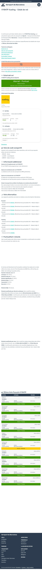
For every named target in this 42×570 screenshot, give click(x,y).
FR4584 (12, 206)
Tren (2, 554)
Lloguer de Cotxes (27, 546)
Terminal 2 (23, 543)
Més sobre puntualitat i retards (13, 71)
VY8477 (12, 225)
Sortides (3, 541)
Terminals (24, 540)
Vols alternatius (5, 54)
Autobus (3, 550)
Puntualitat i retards (6, 56)
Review (23, 557)
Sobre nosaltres (30, 567)
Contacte (24, 567)
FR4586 (12, 210)
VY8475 (12, 221)
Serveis (23, 550)
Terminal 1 (23, 542)
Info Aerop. (24, 549)
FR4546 (12, 202)
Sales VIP (23, 552)
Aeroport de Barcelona (15, 5)
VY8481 (12, 229)
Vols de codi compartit (7, 50)
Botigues (23, 554)
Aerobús (3, 562)
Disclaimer (18, 567)
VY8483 (12, 233)
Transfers (3, 560)
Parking (3, 546)
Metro (2, 556)
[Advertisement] (21, 22)
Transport (4, 549)
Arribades (3, 539)
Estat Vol (3, 543)
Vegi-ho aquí (33, 88)
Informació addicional (7, 52)
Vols (2, 537)
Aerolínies (24, 537)
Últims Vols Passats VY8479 (8, 58)
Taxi (2, 552)
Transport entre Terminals (8, 558)
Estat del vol (4, 48)
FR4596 (12, 214)
